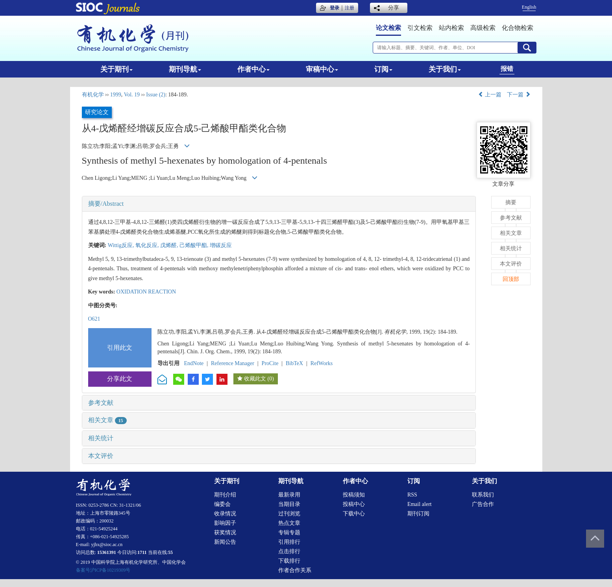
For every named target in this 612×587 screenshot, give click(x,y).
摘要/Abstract (106, 203)
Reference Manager (232, 363)
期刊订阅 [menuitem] (418, 514)
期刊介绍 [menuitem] (225, 495)
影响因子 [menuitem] (225, 523)
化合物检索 (517, 27)
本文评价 (100, 455)
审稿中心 (322, 69)
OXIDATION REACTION (146, 292)
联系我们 (483, 495)
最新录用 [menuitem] (289, 495)
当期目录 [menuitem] (289, 504)
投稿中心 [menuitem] (354, 504)
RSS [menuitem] (412, 495)
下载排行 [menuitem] (289, 561)
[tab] (279, 203)
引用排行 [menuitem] (289, 542)
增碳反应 (221, 245)
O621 (94, 319)
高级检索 (483, 27)
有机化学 (93, 95)
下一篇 (519, 95)
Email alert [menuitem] (419, 504)
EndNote (194, 363)
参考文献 (100, 402)
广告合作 (483, 504)
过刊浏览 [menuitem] (289, 514)
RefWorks (322, 363)
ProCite (270, 363)
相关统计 (100, 438)
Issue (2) (155, 95)
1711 (141, 552)
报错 (507, 68)
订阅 (383, 69)
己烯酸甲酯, (194, 245)
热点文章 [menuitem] (289, 523)
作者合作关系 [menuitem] (294, 570)
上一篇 (490, 95)
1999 (115, 95)
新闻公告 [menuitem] (225, 542)
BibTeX (294, 363)
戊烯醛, (169, 245)
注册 (349, 8)
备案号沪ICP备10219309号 (103, 570)
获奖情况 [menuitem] (225, 532)
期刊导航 (185, 69)
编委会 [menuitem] (222, 504)
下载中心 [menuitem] (354, 514)
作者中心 (253, 69)
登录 (334, 8)
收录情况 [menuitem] (225, 514)
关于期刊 (116, 69)
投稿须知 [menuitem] (354, 495)
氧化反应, (147, 245)
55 (170, 552)
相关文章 (107, 420)
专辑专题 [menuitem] (289, 532)
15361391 (106, 552)
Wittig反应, (121, 245)
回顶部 (511, 279)
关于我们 (445, 69)
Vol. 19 (132, 95)
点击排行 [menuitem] (289, 551)
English (529, 7)
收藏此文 (255, 379)
